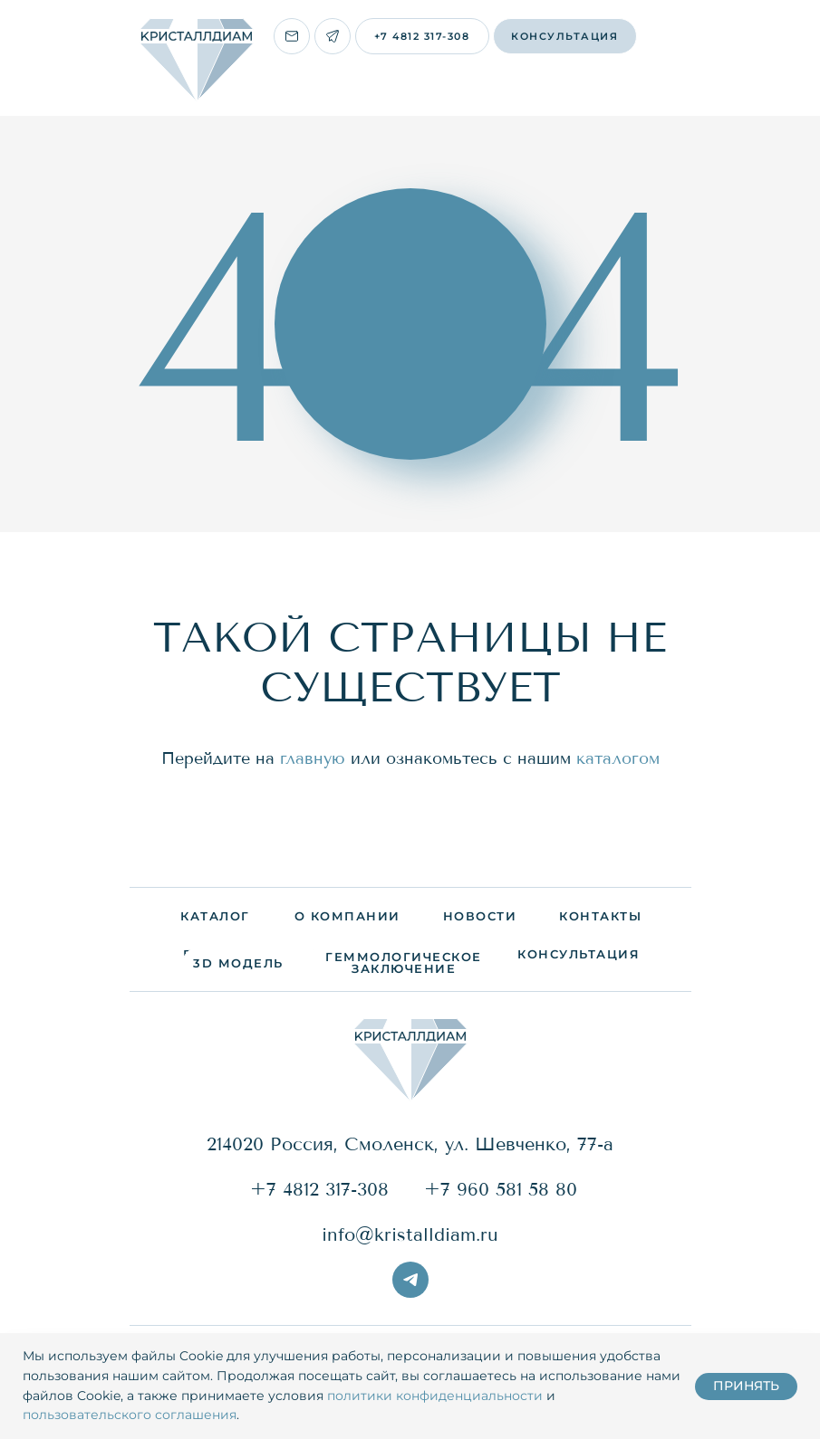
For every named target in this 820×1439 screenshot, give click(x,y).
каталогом (618, 758)
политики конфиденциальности (435, 1395)
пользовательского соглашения (129, 1414)
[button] (565, 36)
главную (312, 758)
